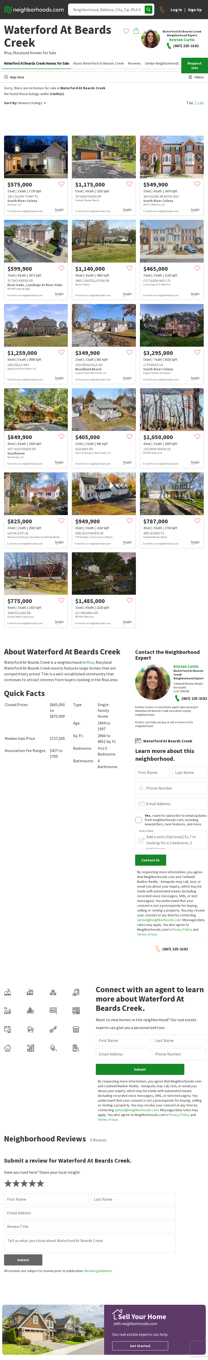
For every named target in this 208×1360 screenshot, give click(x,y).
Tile (189, 103)
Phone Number (159, 788)
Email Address (158, 804)
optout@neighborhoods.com (159, 920)
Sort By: (10, 103)
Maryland (21, 52)
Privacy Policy (181, 929)
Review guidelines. (98, 1270)
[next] (63, 157)
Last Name (184, 772)
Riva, (8, 52)
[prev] (9, 157)
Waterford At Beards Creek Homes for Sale (36, 63)
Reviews (134, 63)
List (200, 103)
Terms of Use (147, 934)
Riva (90, 662)
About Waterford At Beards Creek (98, 63)
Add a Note (146, 830)
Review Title (17, 1226)
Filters (196, 77)
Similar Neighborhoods (162, 63)
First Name (147, 772)
